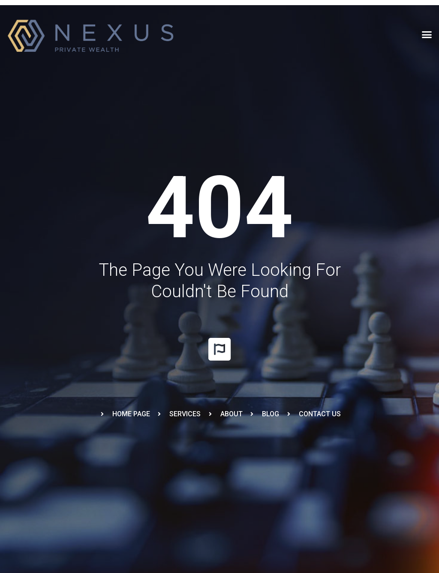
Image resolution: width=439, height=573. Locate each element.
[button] (426, 35)
